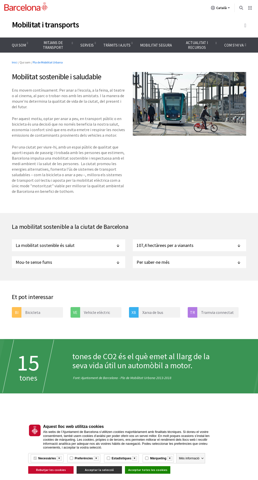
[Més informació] (59, 458)
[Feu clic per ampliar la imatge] (189, 104)
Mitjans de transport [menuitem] (53, 45)
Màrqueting (158, 458)
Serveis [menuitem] (87, 45)
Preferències (84, 458)
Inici (14, 62)
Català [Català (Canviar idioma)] (220, 9)
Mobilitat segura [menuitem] (156, 45)
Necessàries (47, 458)
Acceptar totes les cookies (147, 470)
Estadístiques (121, 458)
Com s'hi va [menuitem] (235, 46)
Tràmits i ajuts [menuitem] (117, 45)
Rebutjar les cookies (51, 470)
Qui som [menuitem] (19, 45)
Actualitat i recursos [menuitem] (197, 45)
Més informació (189, 458)
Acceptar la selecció (99, 470)
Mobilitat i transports (45, 25)
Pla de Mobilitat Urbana (48, 62)
